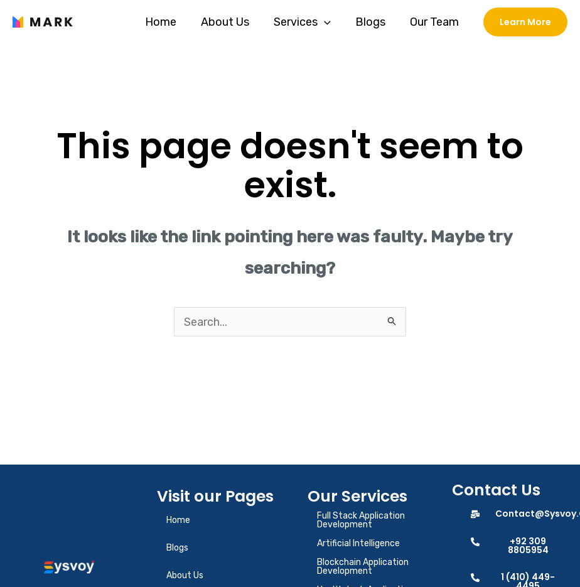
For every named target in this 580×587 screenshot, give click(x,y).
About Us (231, 22)
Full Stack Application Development (361, 520)
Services (306, 22)
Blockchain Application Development (363, 567)
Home (169, 22)
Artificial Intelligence (358, 544)
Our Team (435, 22)
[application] (328, 22)
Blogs (373, 22)
